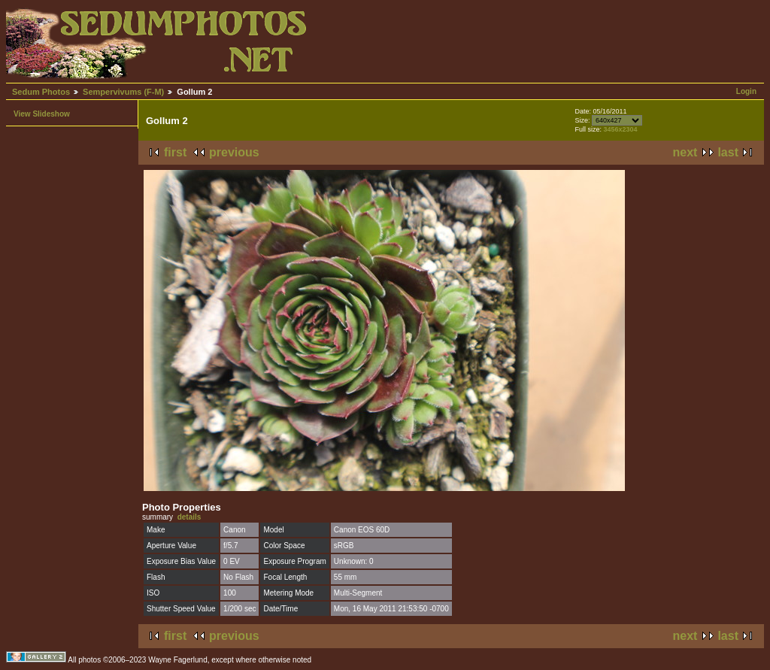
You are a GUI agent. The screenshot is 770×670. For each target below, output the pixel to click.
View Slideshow (42, 114)
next (685, 152)
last (727, 152)
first (175, 152)
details (189, 517)
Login (746, 91)
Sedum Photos (41, 91)
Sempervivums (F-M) (123, 91)
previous (234, 152)
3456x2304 (620, 129)
